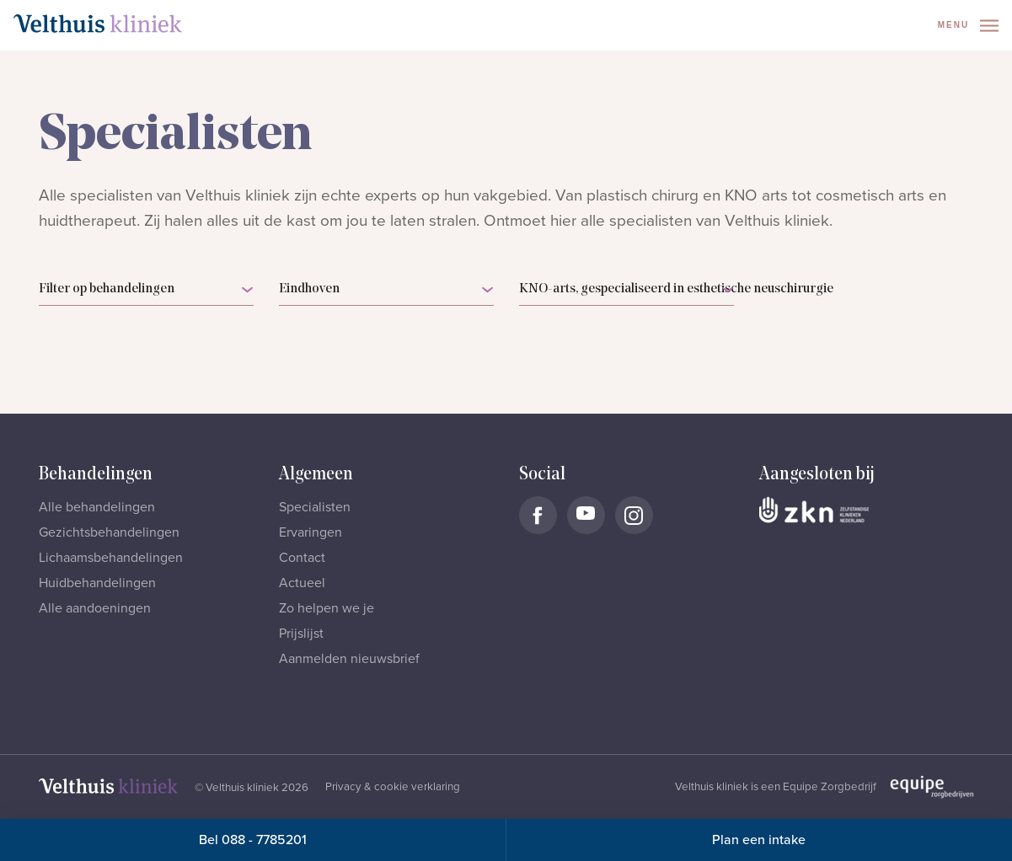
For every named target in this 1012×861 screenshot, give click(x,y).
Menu (968, 25)
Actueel (302, 583)
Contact (302, 557)
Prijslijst (301, 633)
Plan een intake (759, 840)
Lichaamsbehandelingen (111, 557)
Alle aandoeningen (95, 608)
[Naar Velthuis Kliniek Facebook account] (538, 515)
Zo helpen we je (326, 608)
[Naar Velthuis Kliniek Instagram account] (634, 515)
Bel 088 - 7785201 (253, 840)
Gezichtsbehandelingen (109, 532)
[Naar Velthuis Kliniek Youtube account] (586, 515)
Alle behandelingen (97, 507)
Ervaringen (310, 532)
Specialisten (315, 507)
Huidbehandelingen (97, 583)
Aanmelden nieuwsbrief (349, 658)
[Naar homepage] (97, 23)
